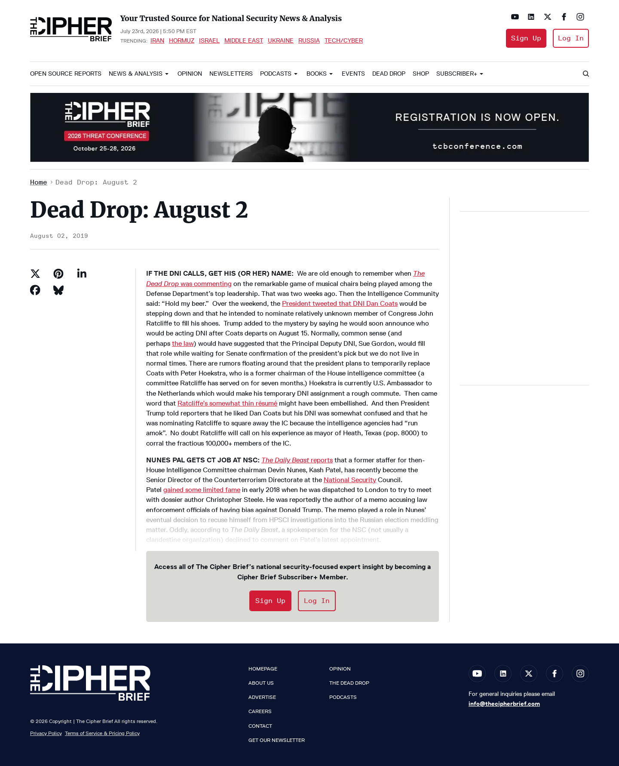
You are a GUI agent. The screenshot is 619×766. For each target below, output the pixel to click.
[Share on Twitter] (35, 273)
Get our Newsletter (276, 740)
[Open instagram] (580, 16)
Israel (209, 40)
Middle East (243, 40)
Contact (260, 726)
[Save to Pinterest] (58, 273)
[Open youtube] (515, 16)
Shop (421, 73)
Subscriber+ (456, 73)
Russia (309, 40)
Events (353, 73)
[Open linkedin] (531, 16)
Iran (157, 40)
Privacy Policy (46, 733)
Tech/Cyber (344, 40)
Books (316, 73)
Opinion (190, 73)
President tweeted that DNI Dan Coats (340, 303)
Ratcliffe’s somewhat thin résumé (227, 403)
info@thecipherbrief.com (504, 704)
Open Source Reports (65, 73)
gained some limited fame (201, 490)
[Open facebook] (564, 16)
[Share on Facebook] (35, 290)
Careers (260, 711)
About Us (261, 683)
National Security (350, 480)
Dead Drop (388, 73)
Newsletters (231, 73)
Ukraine (281, 40)
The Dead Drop (349, 683)
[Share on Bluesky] (58, 290)
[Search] (585, 74)
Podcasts (275, 73)
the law (182, 343)
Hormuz (181, 40)
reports (297, 460)
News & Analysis (135, 73)
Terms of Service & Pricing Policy (102, 733)
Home (38, 182)
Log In (571, 38)
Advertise (262, 697)
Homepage (262, 669)
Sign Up (526, 38)
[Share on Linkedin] (82, 273)
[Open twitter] (547, 16)
